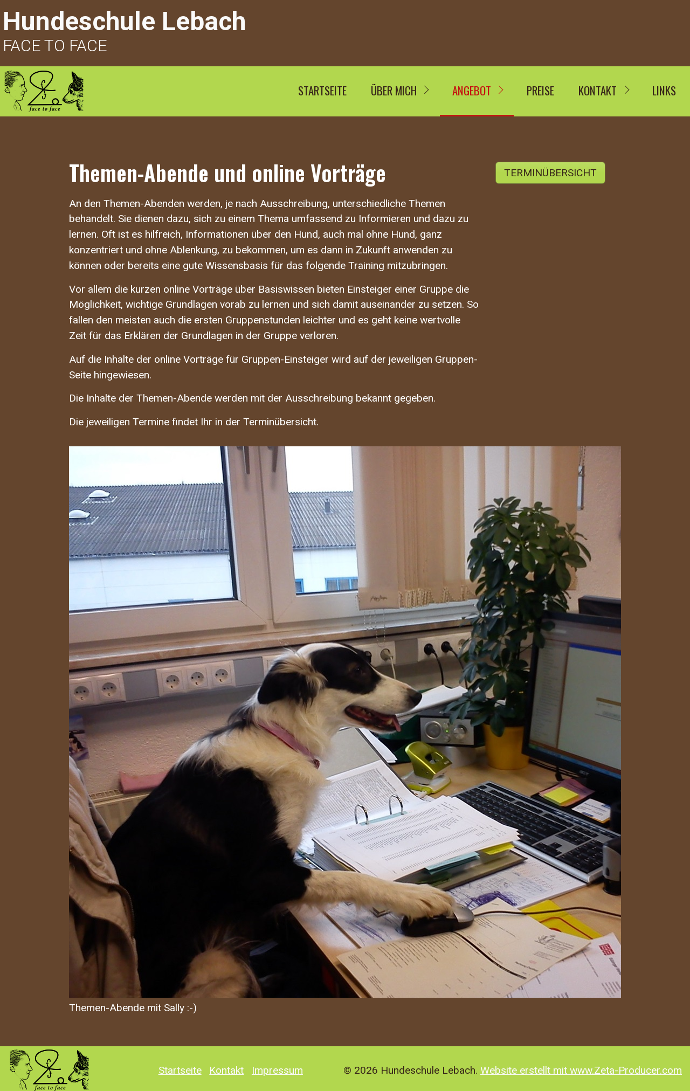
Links (664, 90)
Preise (540, 90)
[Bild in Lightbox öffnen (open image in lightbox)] (345, 722)
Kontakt (597, 90)
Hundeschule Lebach (124, 21)
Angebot (471, 90)
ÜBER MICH (394, 90)
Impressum (277, 1070)
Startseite (322, 90)
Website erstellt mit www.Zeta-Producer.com (581, 1070)
